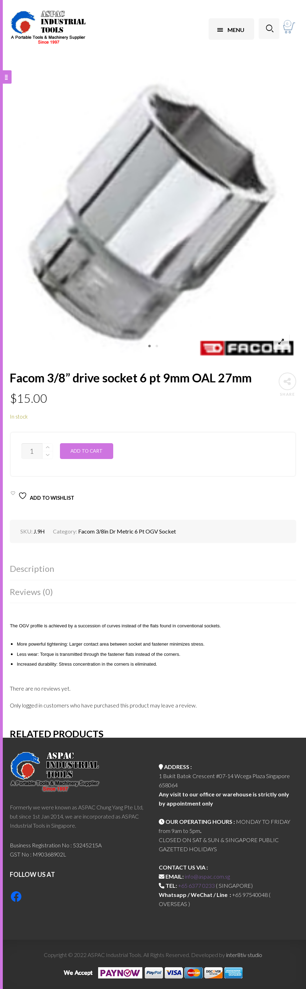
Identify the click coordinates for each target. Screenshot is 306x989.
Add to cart (86, 451)
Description (32, 568)
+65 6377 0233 (196, 885)
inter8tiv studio (244, 954)
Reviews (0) (31, 591)
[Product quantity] (31, 451)
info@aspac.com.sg (207, 876)
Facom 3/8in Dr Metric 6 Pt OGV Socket (127, 531)
